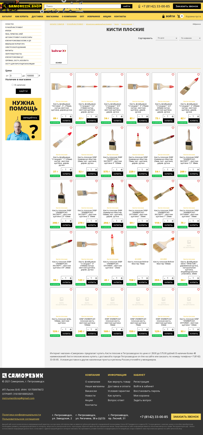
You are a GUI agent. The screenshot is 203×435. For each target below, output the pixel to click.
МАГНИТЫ (9, 50)
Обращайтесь (30, 117)
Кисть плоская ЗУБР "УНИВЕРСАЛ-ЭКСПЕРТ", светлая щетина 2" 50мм (87, 213)
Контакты (120, 16)
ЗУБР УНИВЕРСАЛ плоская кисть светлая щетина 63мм (164, 322)
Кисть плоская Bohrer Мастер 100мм (163, 262)
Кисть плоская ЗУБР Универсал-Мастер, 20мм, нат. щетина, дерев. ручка (87, 160)
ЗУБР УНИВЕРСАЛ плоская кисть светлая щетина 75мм (138, 322)
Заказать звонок (187, 6)
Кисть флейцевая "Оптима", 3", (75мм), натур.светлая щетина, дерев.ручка (61, 107)
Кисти (116, 24)
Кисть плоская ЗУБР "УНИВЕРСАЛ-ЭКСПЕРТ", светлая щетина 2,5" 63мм (61, 213)
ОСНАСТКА (9, 24)
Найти (126, 6)
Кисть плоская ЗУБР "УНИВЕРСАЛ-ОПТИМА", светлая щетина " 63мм (189, 322)
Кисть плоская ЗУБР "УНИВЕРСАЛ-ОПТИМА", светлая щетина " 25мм (112, 264)
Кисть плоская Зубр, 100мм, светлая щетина (61, 321)
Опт (82, 16)
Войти (170, 16)
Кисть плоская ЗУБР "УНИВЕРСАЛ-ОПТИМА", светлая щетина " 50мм (189, 213)
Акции (107, 16)
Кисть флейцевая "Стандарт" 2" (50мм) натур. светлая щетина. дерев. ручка (189, 108)
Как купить (21, 16)
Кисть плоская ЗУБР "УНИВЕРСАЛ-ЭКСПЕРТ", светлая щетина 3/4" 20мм (61, 264)
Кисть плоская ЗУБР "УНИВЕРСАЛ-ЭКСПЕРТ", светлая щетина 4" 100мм (112, 160)
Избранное (93, 16)
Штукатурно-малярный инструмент (99, 24)
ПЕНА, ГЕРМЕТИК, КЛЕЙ (14, 34)
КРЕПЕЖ (8, 31)
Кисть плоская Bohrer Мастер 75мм (138, 262)
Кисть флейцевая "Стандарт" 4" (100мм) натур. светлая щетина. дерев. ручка (87, 265)
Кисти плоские (126, 24)
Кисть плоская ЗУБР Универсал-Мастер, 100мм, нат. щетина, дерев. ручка (113, 213)
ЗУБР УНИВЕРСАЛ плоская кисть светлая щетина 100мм (87, 322)
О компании (69, 16)
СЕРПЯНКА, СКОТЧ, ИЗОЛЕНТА (17, 60)
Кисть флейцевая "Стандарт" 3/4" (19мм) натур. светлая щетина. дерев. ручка (112, 108)
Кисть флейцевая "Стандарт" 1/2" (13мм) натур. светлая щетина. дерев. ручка (87, 108)
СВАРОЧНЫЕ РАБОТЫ (13, 54)
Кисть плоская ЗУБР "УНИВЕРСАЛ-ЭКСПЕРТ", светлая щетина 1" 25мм (163, 213)
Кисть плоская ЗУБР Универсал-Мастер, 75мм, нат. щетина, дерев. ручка (138, 160)
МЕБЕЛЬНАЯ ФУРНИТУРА (15, 44)
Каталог (7, 16)
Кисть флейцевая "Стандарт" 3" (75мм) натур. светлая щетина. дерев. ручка (138, 108)
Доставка (37, 16)
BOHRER (59, 54)
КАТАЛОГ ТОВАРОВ (57, 24)
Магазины (52, 16)
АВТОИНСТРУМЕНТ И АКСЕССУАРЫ (18, 37)
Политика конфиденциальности (21, 414)
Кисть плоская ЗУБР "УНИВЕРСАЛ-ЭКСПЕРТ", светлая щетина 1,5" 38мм (189, 160)
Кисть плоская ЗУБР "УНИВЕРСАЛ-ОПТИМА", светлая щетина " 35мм (138, 213)
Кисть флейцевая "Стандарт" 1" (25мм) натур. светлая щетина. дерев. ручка (62, 161)
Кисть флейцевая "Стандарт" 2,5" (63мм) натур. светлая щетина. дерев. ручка (163, 108)
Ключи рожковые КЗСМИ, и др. (18, 40)
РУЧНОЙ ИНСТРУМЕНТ (14, 27)
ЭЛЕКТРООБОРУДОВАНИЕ (15, 47)
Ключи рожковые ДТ (14, 57)
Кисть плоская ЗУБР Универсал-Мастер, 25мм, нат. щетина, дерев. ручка (163, 160)
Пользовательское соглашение (20, 418)
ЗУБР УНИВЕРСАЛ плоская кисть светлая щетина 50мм (113, 322)
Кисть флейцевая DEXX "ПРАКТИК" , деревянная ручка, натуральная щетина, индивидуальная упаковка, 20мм (189, 267)
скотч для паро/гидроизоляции (20, 64)
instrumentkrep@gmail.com (18, 398)
